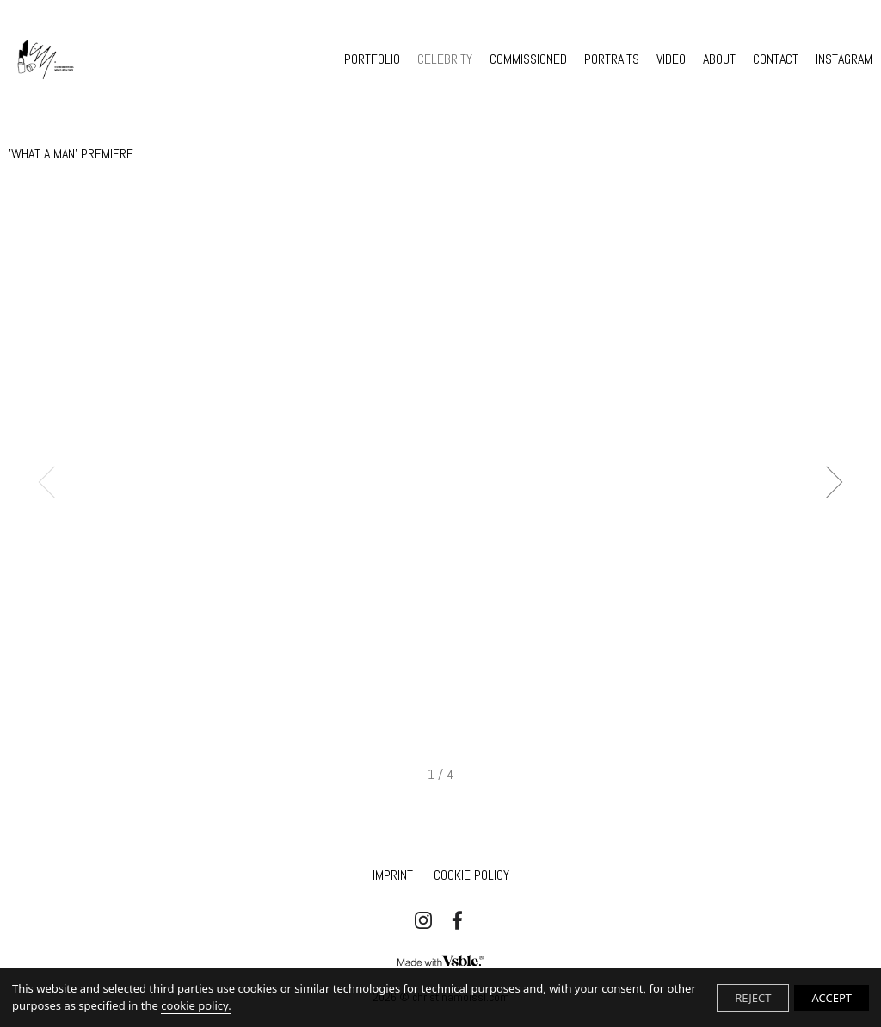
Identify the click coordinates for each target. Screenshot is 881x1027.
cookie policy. (196, 1005)
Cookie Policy (471, 875)
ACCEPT (831, 997)
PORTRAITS (611, 59)
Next (827, 482)
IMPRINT (393, 875)
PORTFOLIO (372, 59)
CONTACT (775, 59)
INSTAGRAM (844, 59)
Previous (55, 482)
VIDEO (671, 59)
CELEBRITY (444, 59)
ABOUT (719, 59)
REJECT (753, 997)
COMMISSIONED (528, 59)
